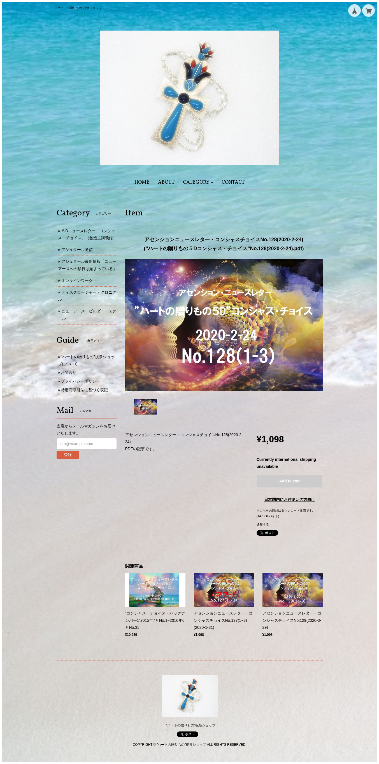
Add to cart (289, 481)
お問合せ (68, 372)
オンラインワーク (77, 280)
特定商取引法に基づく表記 (84, 390)
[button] (198, 182)
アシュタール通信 (77, 249)
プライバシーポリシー (80, 381)
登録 (68, 454)
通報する (263, 524)
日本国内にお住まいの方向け (289, 499)
